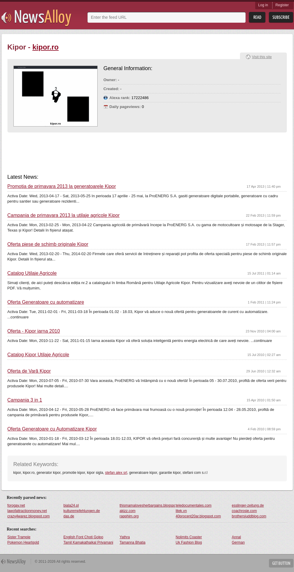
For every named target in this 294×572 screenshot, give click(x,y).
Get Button (281, 563)
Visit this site (262, 57)
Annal (236, 537)
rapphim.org (129, 516)
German (238, 542)
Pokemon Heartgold (23, 542)
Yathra (125, 537)
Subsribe (281, 17)
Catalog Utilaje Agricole (32, 273)
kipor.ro (46, 47)
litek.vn (181, 511)
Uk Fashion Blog (189, 542)
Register (282, 5)
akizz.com (128, 511)
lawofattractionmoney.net (27, 511)
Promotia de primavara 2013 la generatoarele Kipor (61, 186)
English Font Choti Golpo (83, 537)
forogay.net (16, 505)
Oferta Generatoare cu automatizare (45, 302)
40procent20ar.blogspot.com (198, 516)
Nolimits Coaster (189, 537)
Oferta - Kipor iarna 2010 (33, 331)
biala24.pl (71, 505)
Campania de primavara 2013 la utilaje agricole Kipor (63, 215)
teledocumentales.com (194, 505)
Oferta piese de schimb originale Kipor (47, 244)
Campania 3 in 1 (24, 400)
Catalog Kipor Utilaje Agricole (38, 354)
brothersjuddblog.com (249, 516)
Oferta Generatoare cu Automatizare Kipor (52, 429)
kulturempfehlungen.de (82, 511)
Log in (263, 5)
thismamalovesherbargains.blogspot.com (147, 505)
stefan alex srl (116, 473)
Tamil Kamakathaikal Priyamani (88, 542)
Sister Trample (18, 537)
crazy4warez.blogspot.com (28, 516)
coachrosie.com (244, 511)
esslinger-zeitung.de (248, 505)
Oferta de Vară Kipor (29, 371)
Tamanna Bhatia (133, 542)
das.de (69, 516)
